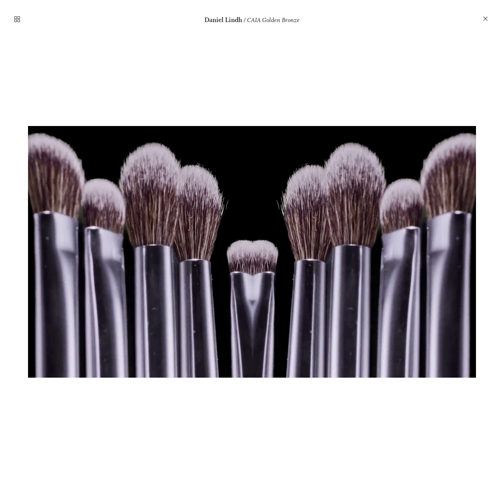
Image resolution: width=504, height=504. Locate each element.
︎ (485, 19)
